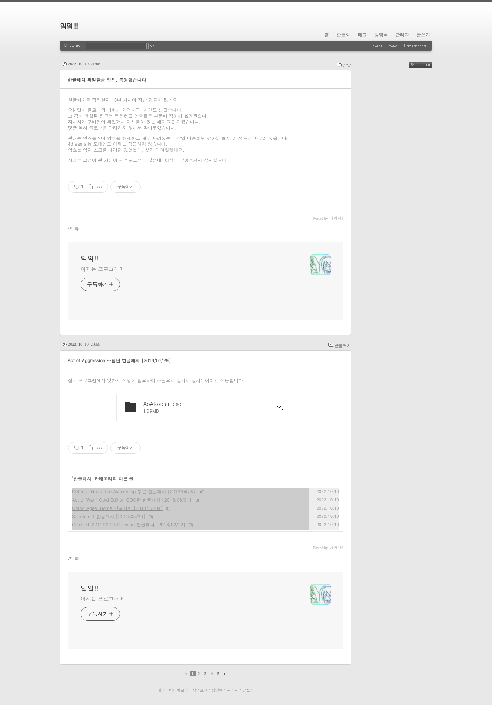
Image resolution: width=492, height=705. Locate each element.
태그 (362, 34)
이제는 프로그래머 (102, 269)
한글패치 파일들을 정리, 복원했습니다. (107, 79)
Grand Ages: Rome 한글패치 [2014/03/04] (117, 508)
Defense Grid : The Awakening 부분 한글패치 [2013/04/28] (134, 491)
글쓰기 (423, 34)
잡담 (347, 65)
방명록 (381, 34)
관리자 (402, 34)
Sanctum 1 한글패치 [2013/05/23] (109, 516)
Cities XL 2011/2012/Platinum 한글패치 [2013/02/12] (128, 524)
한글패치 (342, 345)
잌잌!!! (69, 26)
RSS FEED (426, 65)
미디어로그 (178, 690)
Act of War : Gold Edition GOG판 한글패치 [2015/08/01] (132, 499)
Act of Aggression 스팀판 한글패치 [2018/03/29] (119, 360)
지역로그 (199, 690)
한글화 (343, 34)
